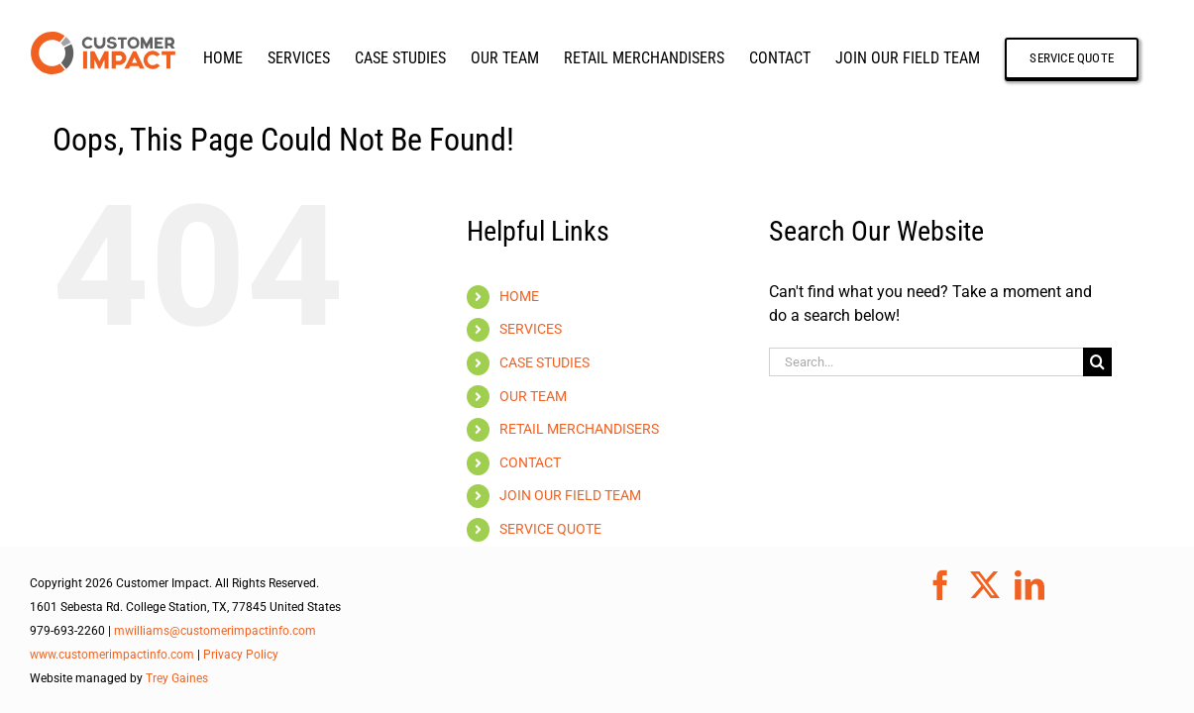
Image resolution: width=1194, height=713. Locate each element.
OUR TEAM (533, 396)
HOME (519, 296)
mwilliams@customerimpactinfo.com (215, 631)
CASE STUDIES (544, 362)
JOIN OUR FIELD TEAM (570, 495)
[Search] (1097, 362)
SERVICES (530, 329)
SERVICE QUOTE (550, 529)
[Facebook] (940, 585)
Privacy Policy (240, 655)
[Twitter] (985, 585)
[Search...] (926, 362)
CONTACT (530, 462)
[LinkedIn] (1029, 585)
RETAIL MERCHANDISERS (579, 429)
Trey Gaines (177, 678)
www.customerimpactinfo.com (112, 655)
